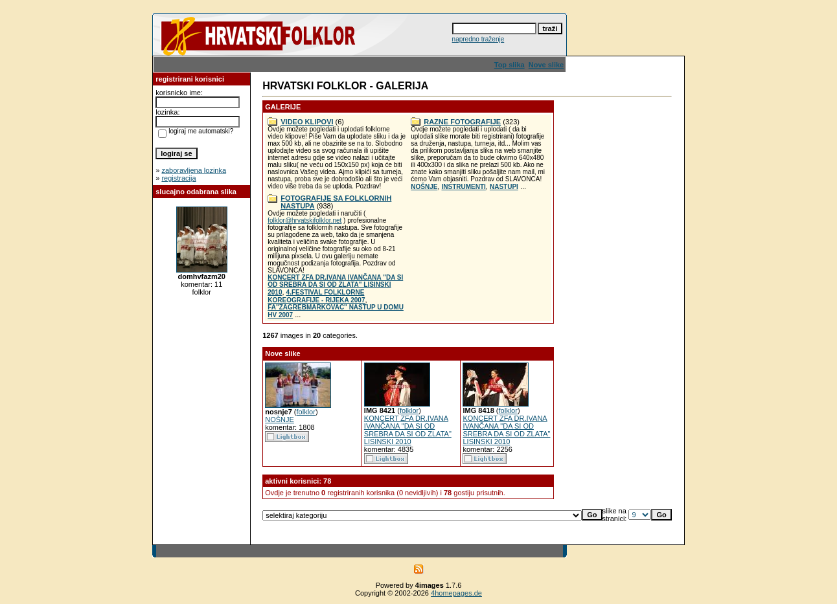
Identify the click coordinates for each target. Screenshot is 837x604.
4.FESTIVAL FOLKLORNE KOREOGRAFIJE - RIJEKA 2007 (316, 296)
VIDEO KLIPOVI (307, 122)
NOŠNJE (424, 186)
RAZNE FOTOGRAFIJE (462, 122)
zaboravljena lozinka (193, 170)
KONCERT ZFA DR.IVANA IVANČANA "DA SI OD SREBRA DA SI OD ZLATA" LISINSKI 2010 (335, 285)
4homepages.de (456, 593)
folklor (306, 412)
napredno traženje (478, 39)
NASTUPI (504, 186)
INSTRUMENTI (463, 186)
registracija (178, 178)
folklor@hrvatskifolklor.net (304, 220)
